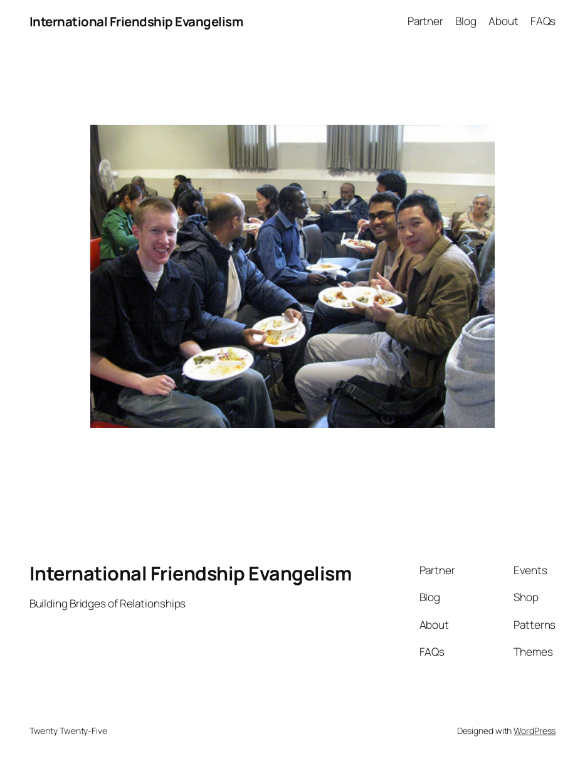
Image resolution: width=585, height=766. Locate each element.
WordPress (535, 731)
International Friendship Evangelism (136, 21)
